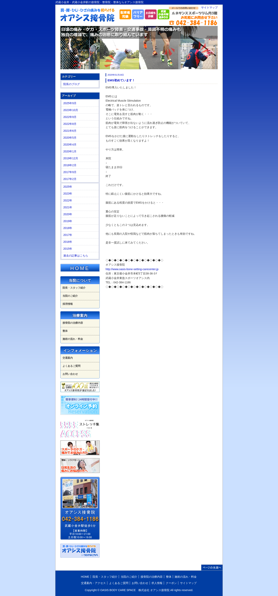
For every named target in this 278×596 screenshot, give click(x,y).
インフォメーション (80, 351)
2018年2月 (69, 165)
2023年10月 (70, 110)
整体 (65, 330)
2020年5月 (69, 137)
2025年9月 (69, 103)
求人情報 (156, 583)
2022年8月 (69, 123)
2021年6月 (69, 130)
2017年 (67, 234)
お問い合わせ (70, 374)
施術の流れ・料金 (73, 338)
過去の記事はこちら (75, 255)
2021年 (67, 207)
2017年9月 (69, 172)
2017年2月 (69, 179)
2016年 (67, 241)
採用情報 (68, 303)
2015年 (67, 248)
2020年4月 (69, 144)
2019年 (67, 221)
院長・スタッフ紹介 (74, 287)
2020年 (67, 214)
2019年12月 (70, 158)
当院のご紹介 (70, 295)
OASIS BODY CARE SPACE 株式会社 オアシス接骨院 (134, 590)
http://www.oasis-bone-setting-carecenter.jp (132, 269)
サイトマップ (209, 7)
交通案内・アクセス (93, 583)
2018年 (67, 228)
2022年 (67, 200)
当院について (80, 281)
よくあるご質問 (71, 365)
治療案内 (80, 316)
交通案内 (68, 357)
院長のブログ (71, 84)
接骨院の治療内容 (73, 322)
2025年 (67, 186)
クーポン (171, 583)
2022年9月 (69, 117)
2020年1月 (69, 151)
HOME (80, 268)
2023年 (67, 193)
